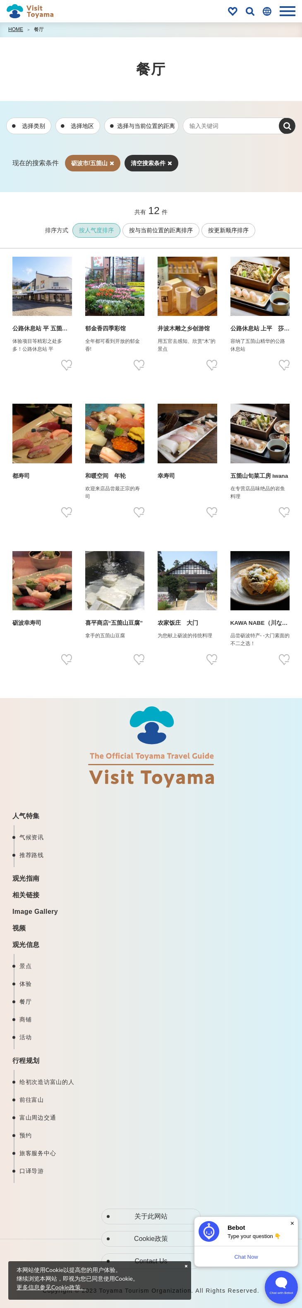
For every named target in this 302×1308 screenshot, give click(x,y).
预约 (25, 1135)
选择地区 (82, 126)
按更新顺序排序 (228, 230)
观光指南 (26, 878)
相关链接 (26, 894)
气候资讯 (31, 837)
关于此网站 (151, 1216)
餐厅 (39, 29)
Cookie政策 (151, 1238)
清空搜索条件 (151, 163)
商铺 (25, 1019)
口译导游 (31, 1171)
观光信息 (26, 944)
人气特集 (26, 815)
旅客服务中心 (37, 1153)
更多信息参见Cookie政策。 (51, 1287)
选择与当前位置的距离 (146, 126)
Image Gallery (35, 911)
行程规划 (26, 1060)
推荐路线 (31, 855)
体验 (25, 983)
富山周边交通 (37, 1117)
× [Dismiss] (292, 1223)
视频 (19, 928)
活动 (25, 1037)
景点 (25, 966)
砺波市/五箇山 (92, 163)
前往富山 (31, 1099)
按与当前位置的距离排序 (161, 230)
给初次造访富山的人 (46, 1082)
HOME (15, 29)
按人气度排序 (96, 230)
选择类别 (33, 126)
